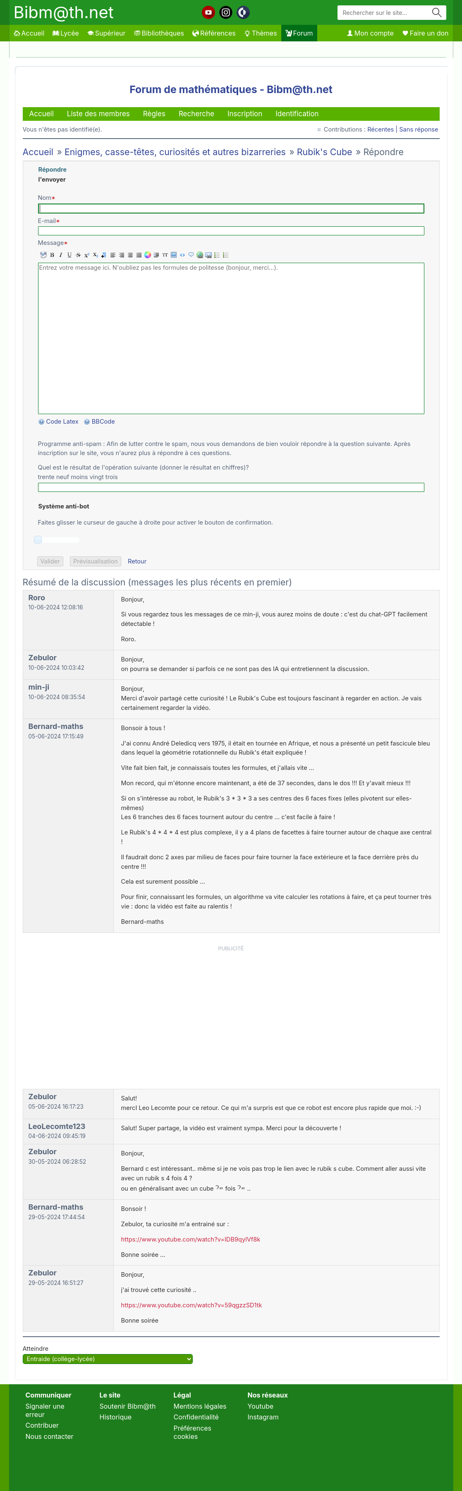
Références (214, 33)
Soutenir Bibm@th (128, 1406)
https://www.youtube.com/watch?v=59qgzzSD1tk (191, 1305)
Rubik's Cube (324, 151)
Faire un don (425, 33)
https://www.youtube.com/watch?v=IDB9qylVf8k (191, 1239)
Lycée (66, 33)
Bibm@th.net (64, 12)
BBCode (104, 421)
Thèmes (260, 33)
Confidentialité (196, 1417)
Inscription (244, 114)
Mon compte (370, 33)
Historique (116, 1417)
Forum (299, 33)
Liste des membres (98, 114)
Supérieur (106, 33)
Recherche (196, 114)
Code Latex (62, 421)
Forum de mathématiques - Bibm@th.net (231, 89)
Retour (137, 561)
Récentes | (383, 129)
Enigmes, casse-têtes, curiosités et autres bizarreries (175, 151)
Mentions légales (200, 1406)
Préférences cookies (193, 1432)
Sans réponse (418, 129)
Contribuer (42, 1425)
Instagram (263, 1417)
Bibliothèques (159, 33)
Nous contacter (50, 1436)
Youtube (261, 1406)
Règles (154, 114)
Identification (296, 114)
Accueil (29, 33)
